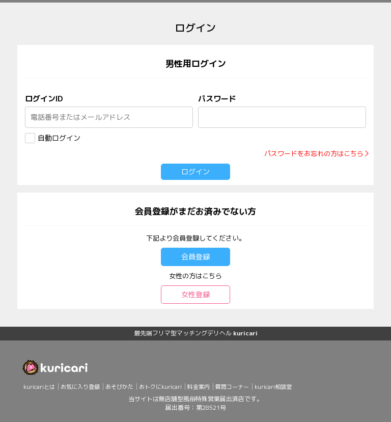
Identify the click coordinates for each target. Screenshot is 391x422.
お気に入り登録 (80, 387)
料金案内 (198, 387)
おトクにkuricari (160, 387)
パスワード (217, 98)
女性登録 (195, 294)
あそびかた (119, 387)
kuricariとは (39, 387)
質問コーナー (232, 387)
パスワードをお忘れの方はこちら (314, 153)
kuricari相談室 (273, 387)
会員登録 (195, 256)
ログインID (44, 98)
